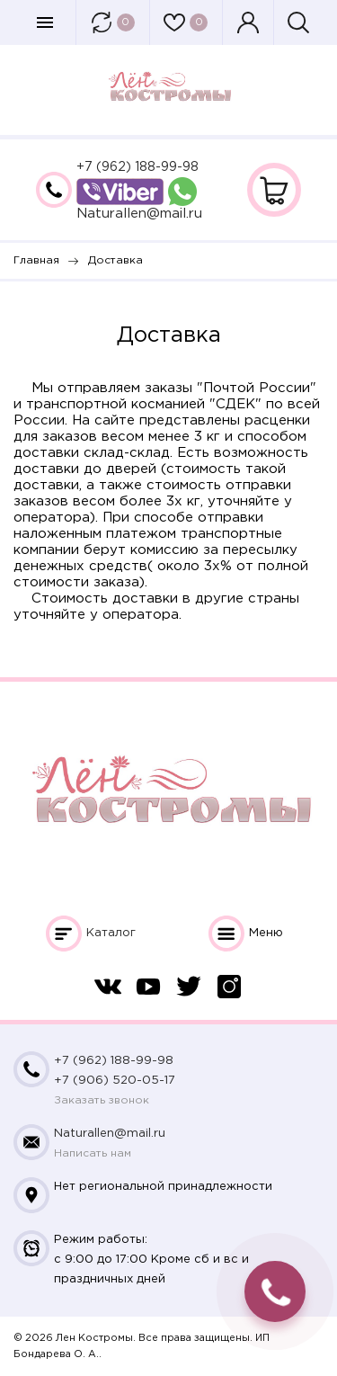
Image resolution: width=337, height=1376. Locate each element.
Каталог (111, 933)
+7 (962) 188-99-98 (137, 167)
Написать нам (92, 1153)
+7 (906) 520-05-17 (114, 1081)
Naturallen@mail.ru (139, 213)
